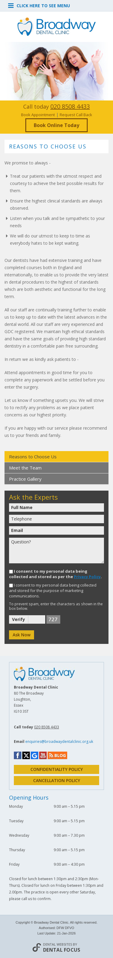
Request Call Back (76, 114)
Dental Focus (61, 950)
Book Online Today (56, 125)
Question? (56, 550)
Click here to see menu (39, 5)
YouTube (43, 755)
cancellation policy (56, 780)
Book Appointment (38, 114)
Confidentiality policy (56, 769)
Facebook (17, 755)
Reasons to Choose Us (33, 457)
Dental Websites (57, 944)
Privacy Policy (87, 576)
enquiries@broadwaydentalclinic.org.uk (59, 741)
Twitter (26, 755)
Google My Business (34, 756)
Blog (57, 755)
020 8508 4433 (70, 106)
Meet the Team (25, 468)
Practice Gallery (25, 479)
